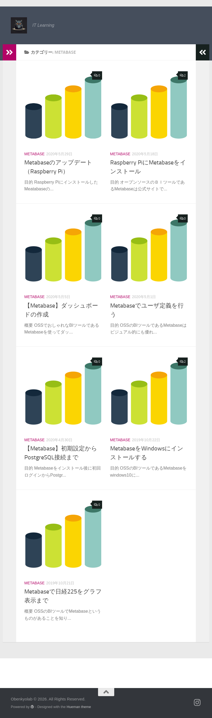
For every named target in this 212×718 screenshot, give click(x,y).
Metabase (34, 154)
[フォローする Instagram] (197, 702)
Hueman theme (79, 707)
